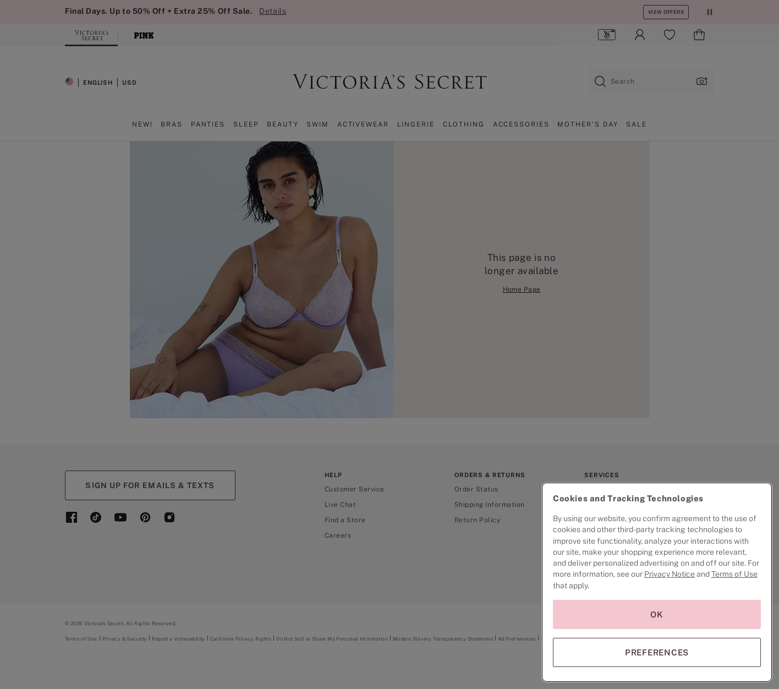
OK (656, 614)
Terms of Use (734, 574)
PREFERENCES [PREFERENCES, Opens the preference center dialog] (657, 652)
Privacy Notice (669, 574)
